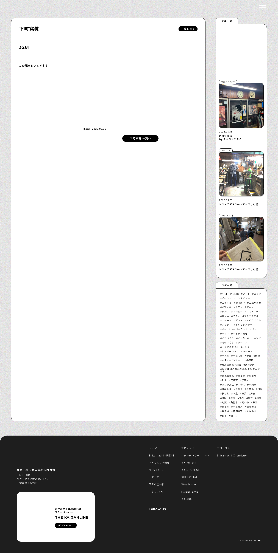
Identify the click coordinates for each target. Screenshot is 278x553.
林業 (244, 393)
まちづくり (228, 338)
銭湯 (255, 402)
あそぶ (257, 293)
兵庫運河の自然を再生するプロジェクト (241, 370)
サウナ (236, 316)
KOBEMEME (189, 491)
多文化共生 (228, 384)
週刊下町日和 (189, 477)
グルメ (250, 307)
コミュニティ (253, 311)
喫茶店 (245, 380)
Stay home (188, 484)
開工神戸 (238, 406)
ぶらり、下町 (156, 491)
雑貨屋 (225, 411)
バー (224, 329)
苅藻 (224, 402)
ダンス (239, 320)
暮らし (225, 393)
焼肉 (232, 398)
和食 (224, 380)
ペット (225, 333)
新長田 (239, 389)
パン (253, 329)
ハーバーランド (239, 329)
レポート (247, 351)
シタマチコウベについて (195, 455)
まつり (241, 338)
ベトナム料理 (240, 333)
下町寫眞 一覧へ (140, 138)
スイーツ (227, 320)
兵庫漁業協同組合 (231, 364)
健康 (257, 355)
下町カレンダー (190, 462)
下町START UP (190, 470)
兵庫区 (250, 360)
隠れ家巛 (251, 406)
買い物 (245, 402)
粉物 (259, 398)
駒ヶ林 (234, 415)
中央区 (225, 355)
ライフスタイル (230, 347)
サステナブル (251, 316)
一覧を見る (188, 28)
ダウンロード (66, 525)
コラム (225, 316)
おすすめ (227, 302)
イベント (227, 298)
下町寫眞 (29, 29)
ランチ (246, 347)
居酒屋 (252, 384)
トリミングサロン (245, 324)
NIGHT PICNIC (230, 293)
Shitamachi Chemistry (232, 455)
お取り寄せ (255, 302)
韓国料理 (238, 411)
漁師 (224, 398)
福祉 (241, 398)
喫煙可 (234, 380)
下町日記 (154, 477)
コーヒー (238, 311)
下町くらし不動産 (159, 462)
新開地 (250, 389)
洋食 (252, 393)
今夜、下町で (156, 470)
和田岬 (252, 375)
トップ (153, 448)
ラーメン (243, 342)
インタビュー (242, 298)
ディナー (227, 324)
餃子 (224, 415)
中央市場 (238, 355)
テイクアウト (253, 320)
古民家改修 (228, 375)
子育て (241, 384)
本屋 (235, 393)
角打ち (234, 402)
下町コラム (223, 448)
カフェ (239, 307)
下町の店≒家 (156, 484)
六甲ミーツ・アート (232, 360)
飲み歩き (251, 411)
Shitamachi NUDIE (161, 455)
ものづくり (228, 342)
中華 (248, 355)
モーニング (255, 338)
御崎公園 (227, 389)
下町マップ (187, 448)
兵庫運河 (250, 364)
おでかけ (240, 302)
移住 (250, 398)
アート (246, 293)
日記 (260, 389)
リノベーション (230, 351)
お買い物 (227, 307)
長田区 (225, 406)
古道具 (241, 375)
